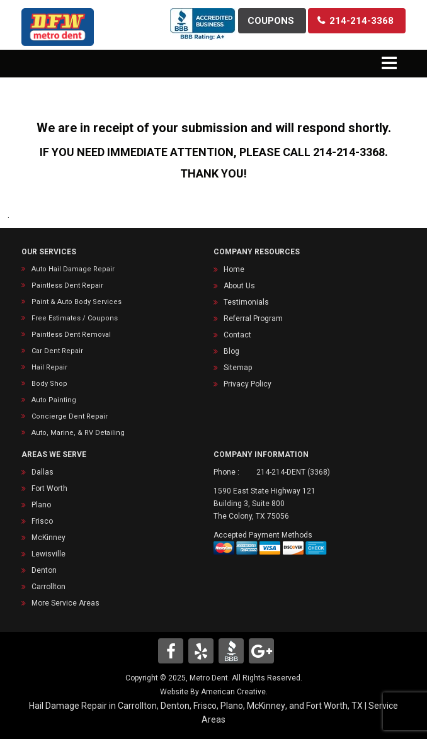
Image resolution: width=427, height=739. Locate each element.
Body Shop (49, 384)
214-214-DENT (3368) (293, 472)
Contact (237, 334)
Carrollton (48, 586)
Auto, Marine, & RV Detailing (78, 433)
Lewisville (48, 554)
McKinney (48, 537)
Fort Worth (49, 488)
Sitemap (238, 367)
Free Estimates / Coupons (74, 318)
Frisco (42, 521)
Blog (231, 351)
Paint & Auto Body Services (76, 302)
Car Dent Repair (57, 351)
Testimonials (246, 302)
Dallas (42, 472)
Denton (44, 570)
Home (234, 269)
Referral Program (253, 318)
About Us (239, 285)
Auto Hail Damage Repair (73, 269)
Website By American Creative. (214, 691)
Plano (41, 504)
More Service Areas (65, 603)
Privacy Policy (247, 384)
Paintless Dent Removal (71, 334)
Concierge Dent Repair (69, 416)
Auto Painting (53, 400)
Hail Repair (49, 367)
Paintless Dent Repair (67, 285)
